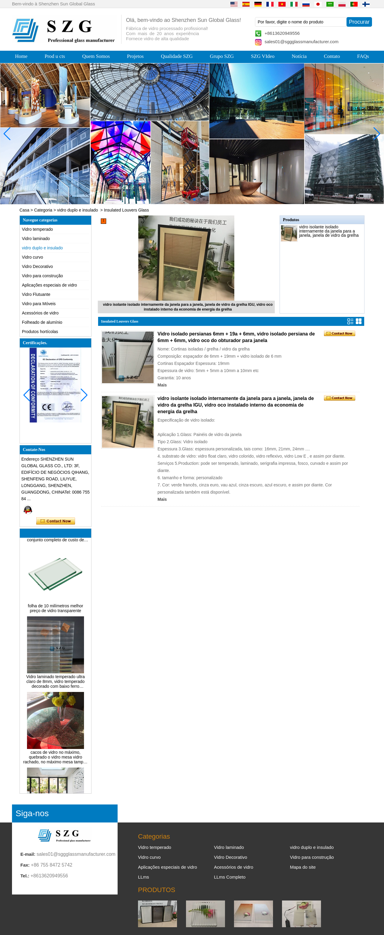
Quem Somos (96, 56)
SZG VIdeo (263, 56)
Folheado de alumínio (42, 322)
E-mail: (27, 854)
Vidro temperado (37, 229)
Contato (332, 56)
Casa (24, 210)
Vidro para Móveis (39, 303)
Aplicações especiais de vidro (49, 285)
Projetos (135, 56)
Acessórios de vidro (40, 313)
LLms (143, 876)
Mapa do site (303, 867)
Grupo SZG (222, 56)
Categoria (43, 210)
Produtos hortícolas (40, 331)
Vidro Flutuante (36, 294)
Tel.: (24, 875)
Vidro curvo (32, 257)
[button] (180, 199)
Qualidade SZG (177, 56)
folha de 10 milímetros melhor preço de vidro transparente (55, 609)
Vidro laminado (36, 238)
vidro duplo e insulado (77, 210)
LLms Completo (229, 876)
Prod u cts (55, 56)
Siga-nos (32, 813)
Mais (162, 385)
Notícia (299, 56)
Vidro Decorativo (37, 266)
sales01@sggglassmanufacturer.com (301, 41)
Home (21, 56)
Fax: (25, 864)
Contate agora (55, 521)
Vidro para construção (42, 275)
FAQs (363, 56)
